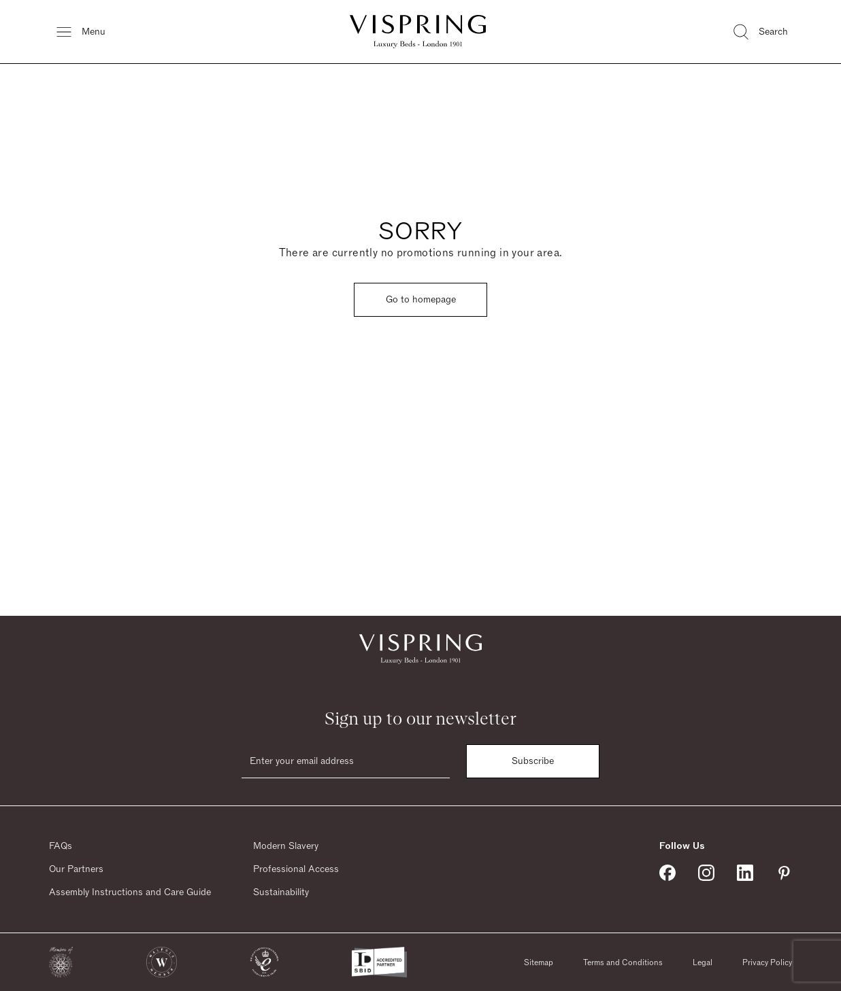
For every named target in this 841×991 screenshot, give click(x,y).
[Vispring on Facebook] (667, 873)
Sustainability (281, 892)
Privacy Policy (767, 962)
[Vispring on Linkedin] (745, 873)
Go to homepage (421, 299)
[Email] (346, 761)
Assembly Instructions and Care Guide (130, 892)
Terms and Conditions (623, 962)
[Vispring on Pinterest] (784, 873)
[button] (61, 962)
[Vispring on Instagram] (706, 873)
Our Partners (76, 869)
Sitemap (538, 962)
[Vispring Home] (418, 32)
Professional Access (296, 869)
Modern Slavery (285, 846)
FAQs (60, 846)
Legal (702, 962)
